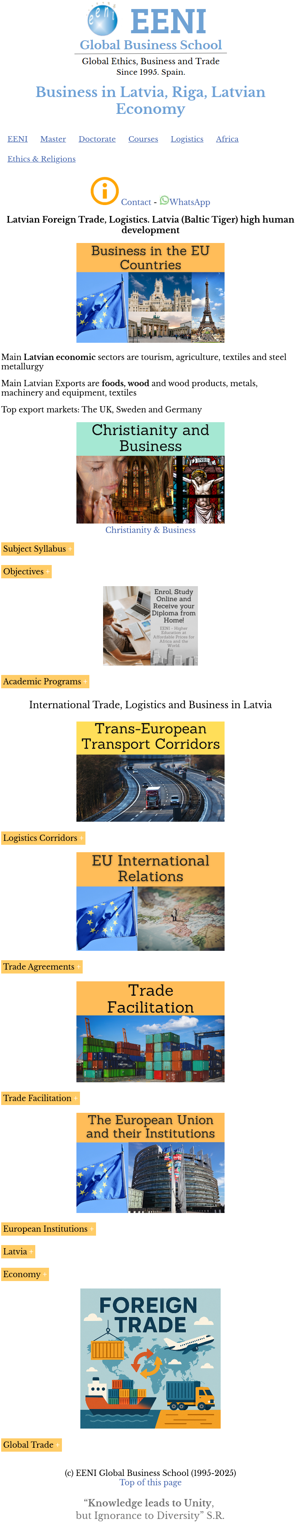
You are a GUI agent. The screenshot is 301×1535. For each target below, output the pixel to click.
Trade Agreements (38, 967)
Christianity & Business (150, 530)
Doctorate (97, 139)
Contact (136, 202)
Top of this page (151, 1482)
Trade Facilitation (37, 1098)
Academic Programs (42, 681)
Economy (22, 1274)
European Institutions (45, 1229)
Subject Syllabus (34, 549)
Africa (227, 139)
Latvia (15, 1251)
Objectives (23, 571)
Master (53, 139)
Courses (143, 139)
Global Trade (28, 1445)
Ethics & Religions (41, 159)
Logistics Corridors (40, 838)
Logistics (187, 139)
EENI (17, 139)
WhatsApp (184, 202)
